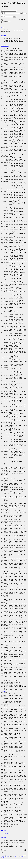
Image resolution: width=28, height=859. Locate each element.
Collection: (3, 15)
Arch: (22, 12)
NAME (2, 27)
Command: (3, 9)
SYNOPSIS (3, 36)
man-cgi (16, 856)
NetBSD (24, 855)
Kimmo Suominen (6, 856)
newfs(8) (3, 691)
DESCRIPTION (5, 46)
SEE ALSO (3, 830)
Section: (3, 12)
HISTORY (3, 838)
